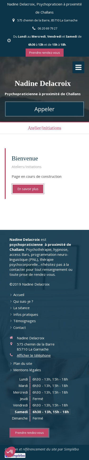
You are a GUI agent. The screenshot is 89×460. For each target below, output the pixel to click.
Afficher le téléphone (34, 355)
